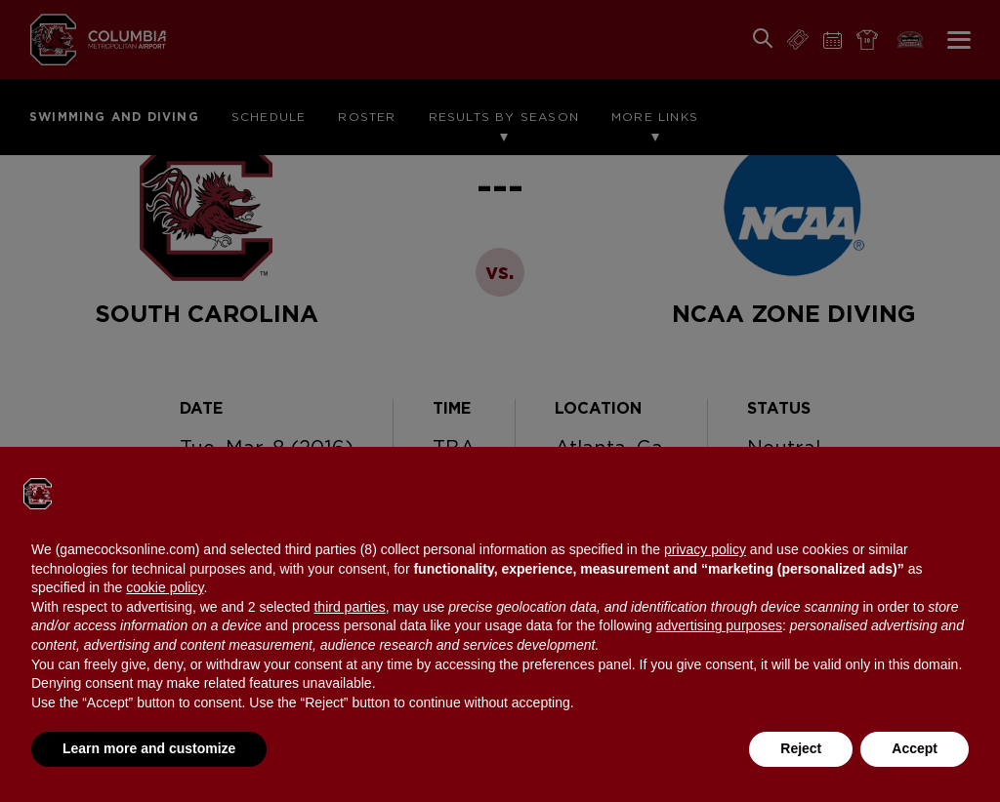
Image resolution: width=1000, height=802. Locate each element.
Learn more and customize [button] (148, 748)
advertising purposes (719, 625)
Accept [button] (915, 748)
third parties (349, 607)
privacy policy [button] (705, 549)
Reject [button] (800, 748)
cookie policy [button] (164, 587)
